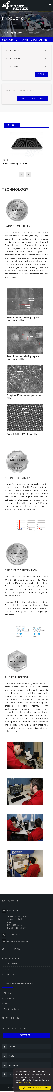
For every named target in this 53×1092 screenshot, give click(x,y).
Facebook (10, 1047)
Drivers (7, 970)
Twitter (8, 1056)
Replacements (10, 964)
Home (5, 34)
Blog (6, 1004)
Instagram (10, 1065)
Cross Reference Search (32, 99)
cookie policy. (25, 1083)
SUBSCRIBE (26, 1035)
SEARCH (41, 75)
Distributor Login (11, 1010)
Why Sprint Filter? (12, 959)
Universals (9, 999)
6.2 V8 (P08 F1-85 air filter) (15, 164)
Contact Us (9, 975)
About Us (8, 993)
